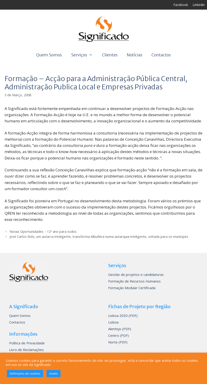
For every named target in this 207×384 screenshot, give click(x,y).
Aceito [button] (53, 373)
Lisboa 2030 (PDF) (123, 315)
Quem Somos (49, 55)
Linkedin (199, 5)
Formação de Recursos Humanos (134, 281)
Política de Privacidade (27, 343)
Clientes (110, 55)
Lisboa (113, 322)
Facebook (180, 5)
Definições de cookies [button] (25, 373)
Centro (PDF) (118, 335)
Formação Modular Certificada (131, 287)
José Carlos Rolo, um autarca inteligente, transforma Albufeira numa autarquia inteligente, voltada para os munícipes (99, 236)
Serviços (84, 55)
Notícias (134, 55)
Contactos (161, 55)
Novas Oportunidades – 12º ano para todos (43, 231)
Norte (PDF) (117, 342)
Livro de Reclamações (26, 349)
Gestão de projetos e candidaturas (136, 274)
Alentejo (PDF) (119, 328)
